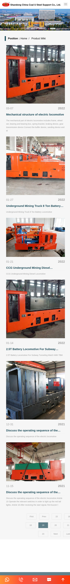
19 (60, 525)
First (49, 516)
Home (26, 38)
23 (60, 534)
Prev (61, 516)
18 (48, 525)
